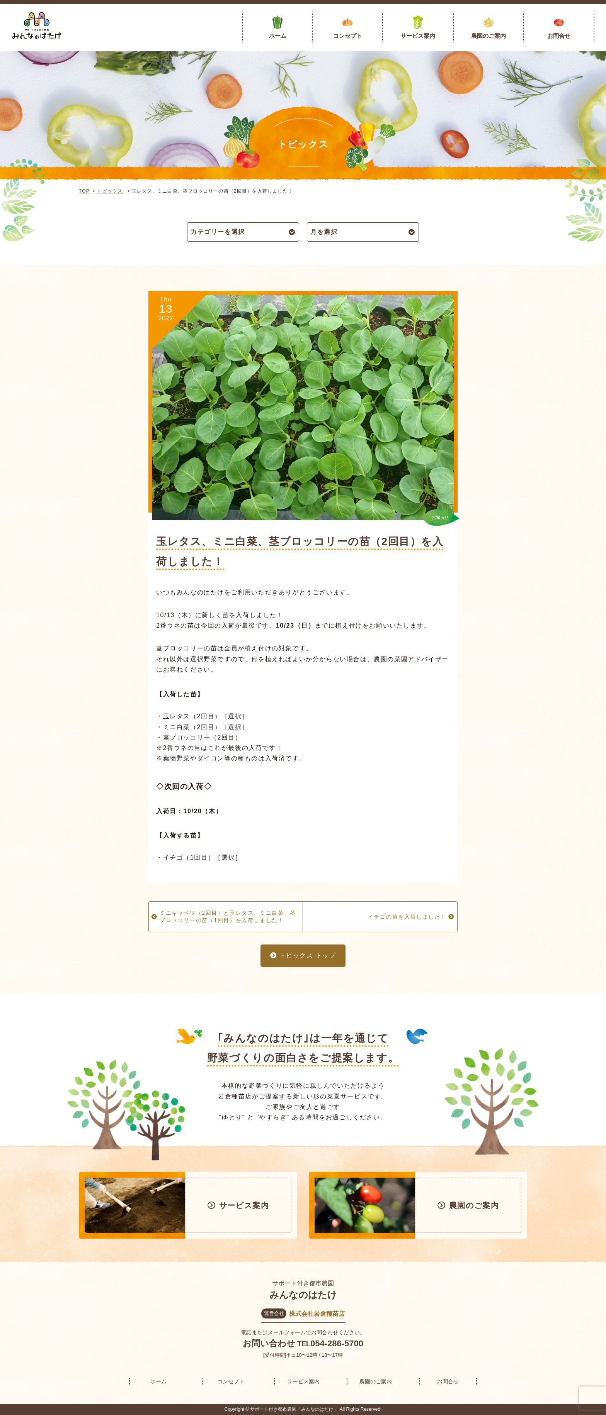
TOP (84, 191)
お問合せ (558, 35)
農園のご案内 (488, 35)
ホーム (277, 35)
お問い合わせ (269, 1343)
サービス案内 (417, 35)
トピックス (110, 191)
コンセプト (347, 35)
